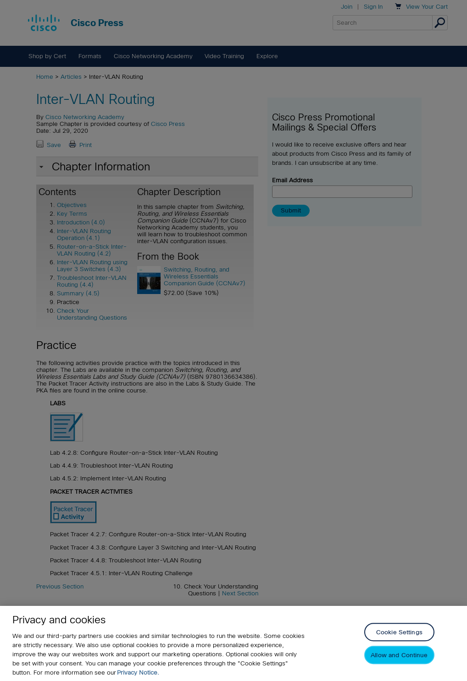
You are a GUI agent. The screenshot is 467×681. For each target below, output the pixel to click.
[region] (233, 643)
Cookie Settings (399, 632)
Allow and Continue (399, 655)
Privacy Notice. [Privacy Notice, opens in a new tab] (138, 672)
